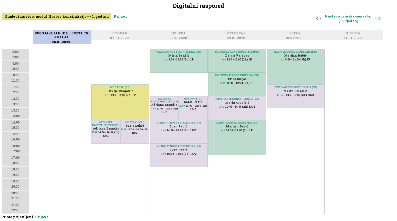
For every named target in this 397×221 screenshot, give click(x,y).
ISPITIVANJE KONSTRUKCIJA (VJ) (237, 99)
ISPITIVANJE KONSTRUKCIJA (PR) (237, 75)
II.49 (94, 132)
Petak (295, 34)
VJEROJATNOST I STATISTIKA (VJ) (178, 122)
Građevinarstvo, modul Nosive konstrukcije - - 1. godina (57, 16)
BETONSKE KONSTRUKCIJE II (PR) (237, 51)
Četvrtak (237, 34)
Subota (354, 34)
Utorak (120, 34)
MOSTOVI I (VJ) (134, 122)
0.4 (106, 95)
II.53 (221, 106)
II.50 (124, 129)
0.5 (166, 59)
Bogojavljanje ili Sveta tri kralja (62, 36)
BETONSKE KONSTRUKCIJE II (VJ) (105, 124)
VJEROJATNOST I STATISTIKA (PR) (178, 51)
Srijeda (179, 34)
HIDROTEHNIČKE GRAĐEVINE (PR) (237, 122)
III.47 (280, 95)
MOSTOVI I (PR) (120, 87)
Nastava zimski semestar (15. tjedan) (348, 18)
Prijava (120, 16)
